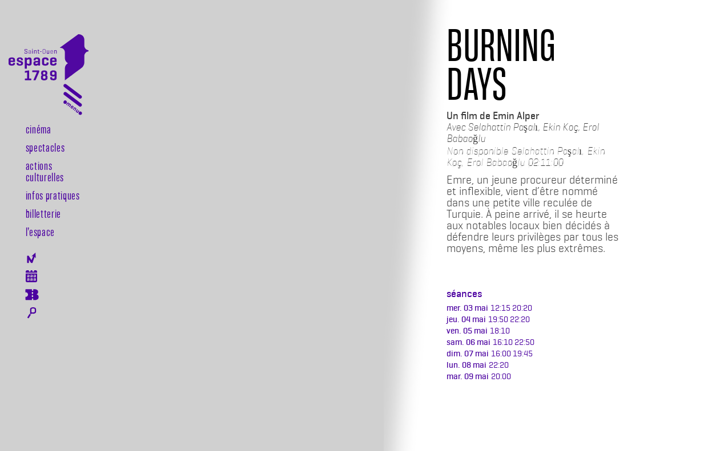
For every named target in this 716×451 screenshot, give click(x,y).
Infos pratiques (53, 195)
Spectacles (45, 147)
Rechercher (32, 313)
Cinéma (38, 129)
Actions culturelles (45, 171)
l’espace (40, 231)
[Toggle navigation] (73, 101)
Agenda (32, 276)
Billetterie (43, 213)
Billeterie (32, 294)
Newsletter (32, 258)
